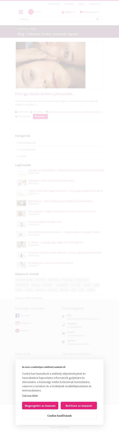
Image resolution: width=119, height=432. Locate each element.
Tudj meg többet (30, 395)
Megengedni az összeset (40, 405)
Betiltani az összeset (79, 405)
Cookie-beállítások (59, 415)
